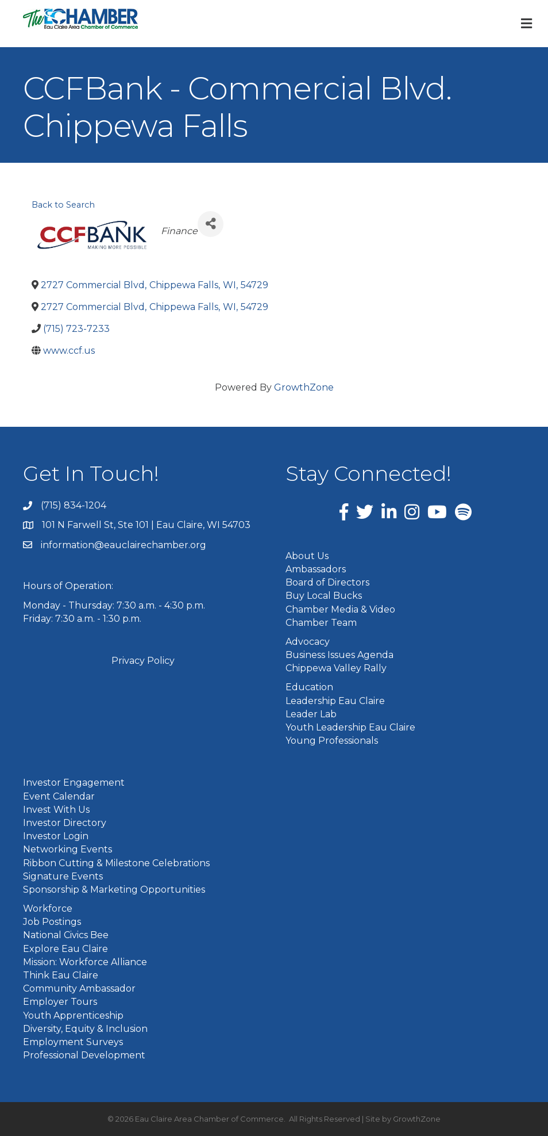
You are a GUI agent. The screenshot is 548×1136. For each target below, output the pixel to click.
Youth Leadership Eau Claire (350, 727)
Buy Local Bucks (323, 595)
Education (309, 687)
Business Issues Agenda (339, 654)
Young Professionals (331, 740)
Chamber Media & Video (340, 609)
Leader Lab (311, 714)
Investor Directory (64, 822)
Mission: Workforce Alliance (85, 962)
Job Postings (52, 921)
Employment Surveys (73, 1041)
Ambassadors (315, 569)
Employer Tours (60, 1001)
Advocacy (307, 641)
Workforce (47, 908)
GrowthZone (304, 387)
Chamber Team (321, 622)
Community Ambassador (79, 988)
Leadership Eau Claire (335, 700)
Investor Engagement (74, 782)
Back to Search (63, 205)
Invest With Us (56, 809)
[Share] (210, 224)
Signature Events (63, 876)
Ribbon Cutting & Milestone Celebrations (116, 863)
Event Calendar (59, 796)
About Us (307, 555)
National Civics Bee (66, 935)
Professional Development (84, 1055)
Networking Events (67, 849)
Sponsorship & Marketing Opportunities (114, 889)
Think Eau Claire (60, 975)
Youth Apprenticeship (73, 1015)
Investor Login (55, 836)
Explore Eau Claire (65, 948)
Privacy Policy (143, 660)
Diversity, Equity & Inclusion (85, 1028)
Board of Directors (327, 582)
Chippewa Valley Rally (336, 668)
